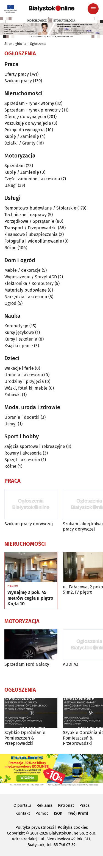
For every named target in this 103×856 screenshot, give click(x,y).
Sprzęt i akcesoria (22, 459)
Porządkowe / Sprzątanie (29, 221)
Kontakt (22, 813)
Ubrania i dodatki (22, 417)
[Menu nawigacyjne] (93, 8)
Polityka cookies (73, 827)
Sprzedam (14, 165)
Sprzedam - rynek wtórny (29, 103)
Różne (10, 247)
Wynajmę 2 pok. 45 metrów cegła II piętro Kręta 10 (30, 598)
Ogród (10, 303)
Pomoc (41, 813)
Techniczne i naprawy (25, 214)
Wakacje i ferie (19, 368)
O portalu (22, 805)
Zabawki (12, 394)
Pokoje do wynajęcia (24, 129)
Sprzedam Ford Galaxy (26, 664)
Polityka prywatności (34, 827)
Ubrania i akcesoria (23, 374)
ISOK (58, 813)
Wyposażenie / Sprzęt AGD (30, 276)
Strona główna (15, 44)
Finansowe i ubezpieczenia (31, 234)
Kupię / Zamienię (21, 136)
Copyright (16, 833)
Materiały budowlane (25, 290)
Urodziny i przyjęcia (24, 381)
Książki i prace (18, 345)
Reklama (44, 805)
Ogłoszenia (38, 44)
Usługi (10, 185)
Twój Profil (78, 813)
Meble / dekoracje (22, 270)
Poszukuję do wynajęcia (27, 123)
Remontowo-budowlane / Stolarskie (40, 208)
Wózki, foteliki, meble (26, 388)
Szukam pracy (18, 80)
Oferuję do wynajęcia (25, 116)
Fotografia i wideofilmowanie (33, 241)
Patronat (66, 805)
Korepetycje (16, 325)
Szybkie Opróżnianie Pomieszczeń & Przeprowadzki (24, 738)
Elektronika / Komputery (29, 283)
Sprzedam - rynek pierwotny (32, 110)
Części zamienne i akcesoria (32, 178)
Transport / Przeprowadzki (30, 227)
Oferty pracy (16, 74)
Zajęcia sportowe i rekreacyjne (34, 446)
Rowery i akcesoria (23, 453)
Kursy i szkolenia (20, 339)
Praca (84, 805)
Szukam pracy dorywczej (28, 523)
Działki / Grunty (19, 143)
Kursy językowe (19, 332)
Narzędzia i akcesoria (25, 296)
